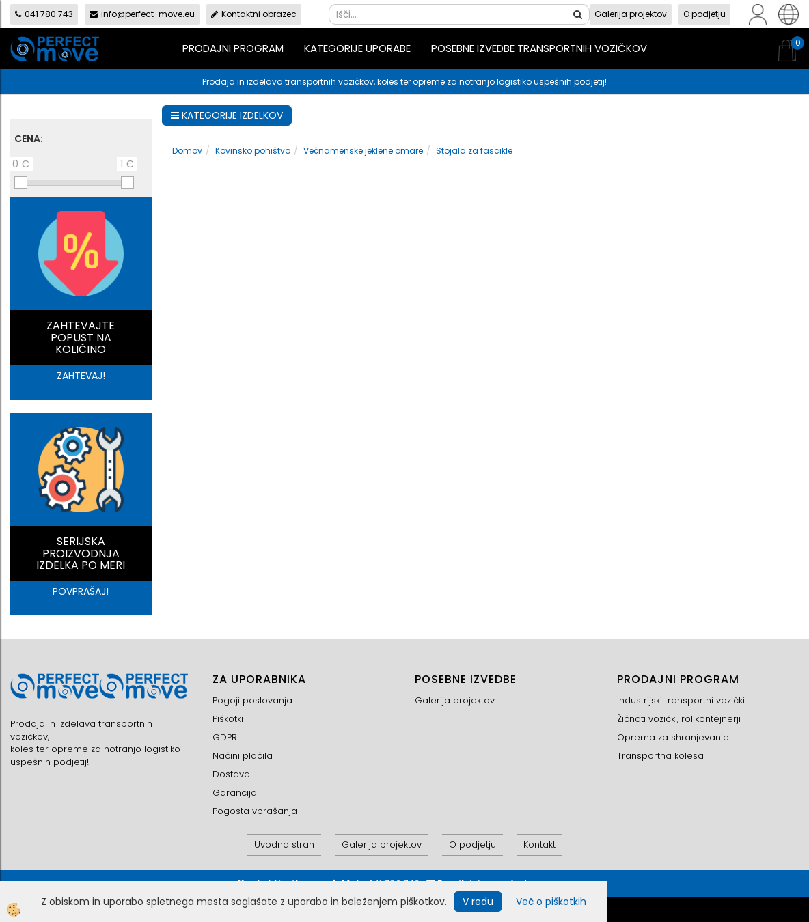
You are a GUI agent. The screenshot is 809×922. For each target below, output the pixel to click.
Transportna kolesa (660, 755)
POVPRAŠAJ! (81, 591)
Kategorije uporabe (357, 48)
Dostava (231, 774)
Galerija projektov (630, 14)
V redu (478, 901)
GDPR (224, 737)
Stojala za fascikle (474, 150)
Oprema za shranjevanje (673, 737)
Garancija (234, 792)
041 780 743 (44, 14)
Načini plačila (242, 755)
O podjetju (704, 14)
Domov (187, 150)
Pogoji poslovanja (252, 700)
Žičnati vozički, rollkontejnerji (679, 718)
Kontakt (539, 844)
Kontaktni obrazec (254, 14)
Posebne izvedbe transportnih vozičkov (539, 48)
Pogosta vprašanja (254, 811)
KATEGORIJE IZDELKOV (227, 115)
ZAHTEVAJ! (81, 375)
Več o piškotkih (551, 901)
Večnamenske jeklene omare (363, 150)
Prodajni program (233, 48)
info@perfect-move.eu (142, 14)
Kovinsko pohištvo (252, 150)
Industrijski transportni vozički (681, 700)
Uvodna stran (284, 844)
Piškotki (227, 718)
